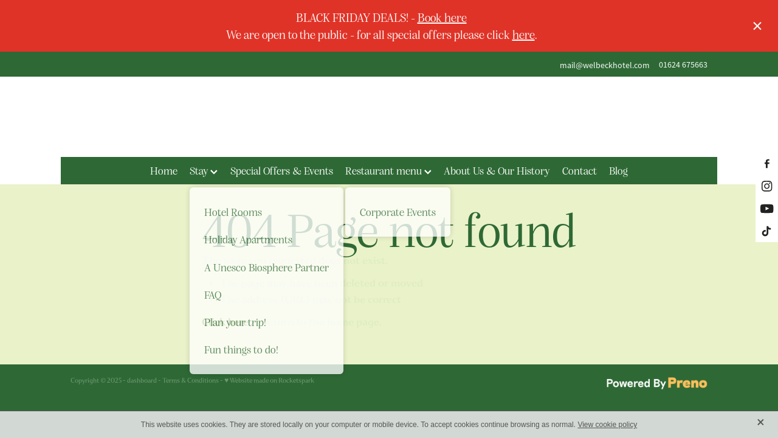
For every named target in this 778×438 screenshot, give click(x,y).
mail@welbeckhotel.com (605, 64)
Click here (225, 322)
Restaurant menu (388, 170)
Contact (579, 170)
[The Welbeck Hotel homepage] (388, 116)
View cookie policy (607, 424)
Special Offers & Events (281, 170)
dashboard (142, 380)
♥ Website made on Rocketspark (269, 380)
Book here (442, 17)
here (523, 34)
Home (163, 170)
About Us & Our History (496, 170)
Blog (618, 170)
